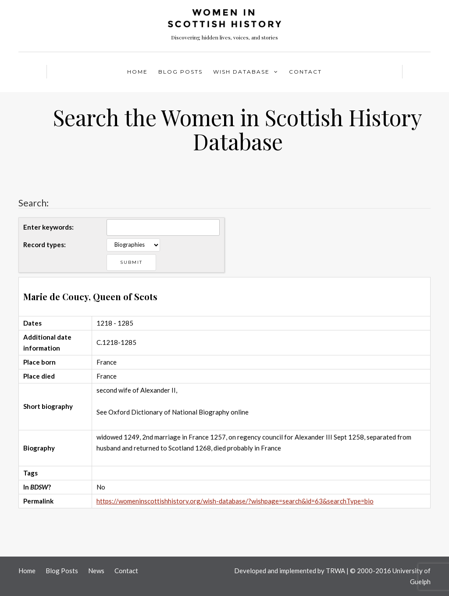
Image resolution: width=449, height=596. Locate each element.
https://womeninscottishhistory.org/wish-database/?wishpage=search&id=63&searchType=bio (235, 501)
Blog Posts (180, 71)
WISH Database (241, 71)
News (96, 571)
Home (137, 71)
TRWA (335, 571)
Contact (305, 71)
